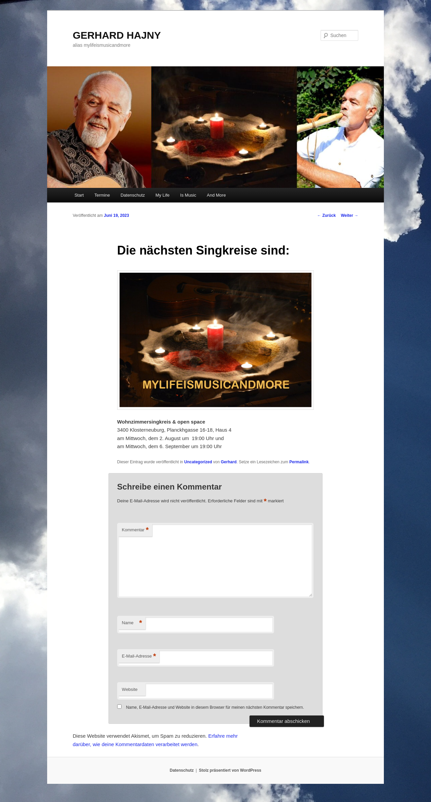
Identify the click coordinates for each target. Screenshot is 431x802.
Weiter (349, 215)
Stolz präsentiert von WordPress (230, 770)
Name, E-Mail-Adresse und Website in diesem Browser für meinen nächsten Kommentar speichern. (215, 707)
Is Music (188, 195)
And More (216, 195)
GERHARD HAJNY (117, 35)
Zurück (326, 215)
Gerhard (229, 462)
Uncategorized (198, 462)
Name (132, 623)
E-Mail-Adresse (139, 656)
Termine (102, 195)
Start (79, 195)
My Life (163, 195)
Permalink (298, 462)
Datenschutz (133, 195)
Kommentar (135, 530)
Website (130, 689)
